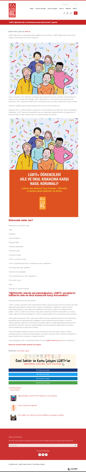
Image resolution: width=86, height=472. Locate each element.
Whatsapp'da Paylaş (43, 383)
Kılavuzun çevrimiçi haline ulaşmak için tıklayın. (25, 344)
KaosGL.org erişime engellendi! (27, 405)
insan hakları (21, 351)
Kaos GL (27, 31)
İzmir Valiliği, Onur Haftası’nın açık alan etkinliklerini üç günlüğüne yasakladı (41, 415)
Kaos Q (61, 8)
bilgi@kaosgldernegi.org (53, 340)
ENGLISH (68, 8)
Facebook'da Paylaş (43, 370)
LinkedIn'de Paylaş (43, 378)
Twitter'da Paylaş (43, 374)
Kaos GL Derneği (41, 8)
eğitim (27, 351)
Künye (32, 8)
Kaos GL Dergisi (52, 8)
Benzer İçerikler (15, 390)
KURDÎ (75, 8)
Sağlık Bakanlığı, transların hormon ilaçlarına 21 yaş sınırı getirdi (37, 396)
